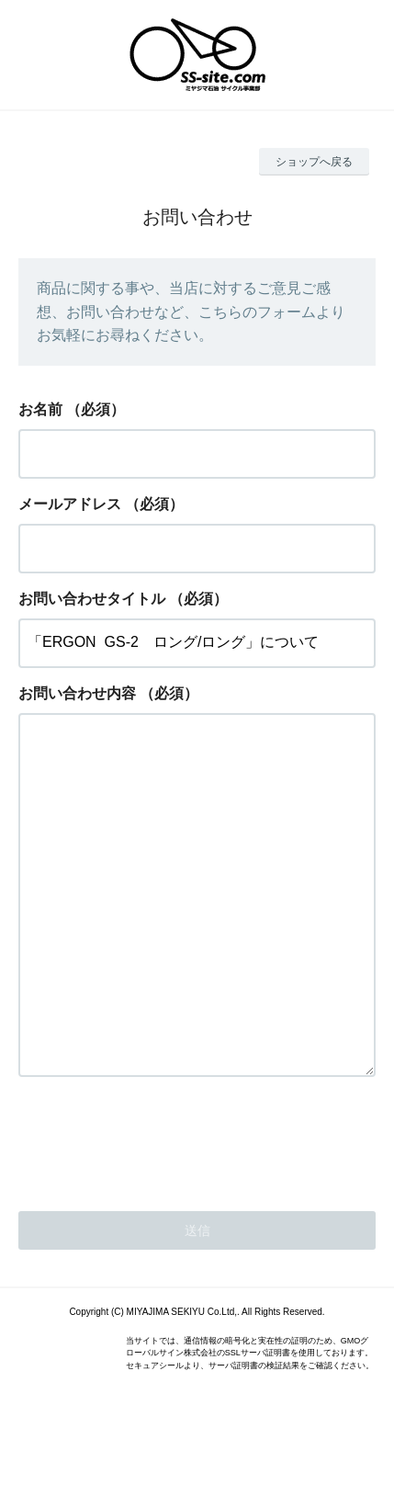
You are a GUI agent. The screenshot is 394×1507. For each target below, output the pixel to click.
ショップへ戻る (314, 161)
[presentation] (158, 1212)
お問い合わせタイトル (91, 598)
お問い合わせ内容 (77, 693)
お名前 (40, 409)
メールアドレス (69, 504)
